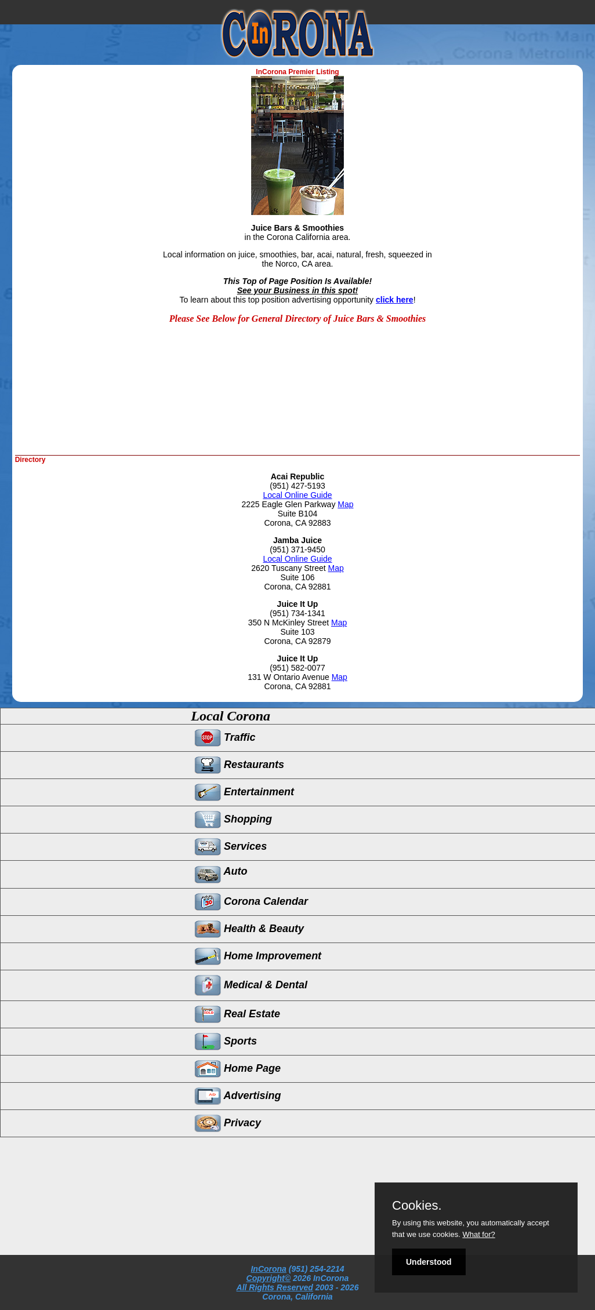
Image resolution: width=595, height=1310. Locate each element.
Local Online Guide (297, 495)
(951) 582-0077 (297, 667)
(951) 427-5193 (297, 485)
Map (345, 504)
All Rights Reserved (275, 1287)
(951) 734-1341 (297, 613)
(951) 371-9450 (297, 549)
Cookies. (417, 1205)
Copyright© (268, 1278)
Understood (429, 1262)
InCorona (268, 1268)
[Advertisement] (240, 417)
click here (394, 299)
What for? (478, 1234)
